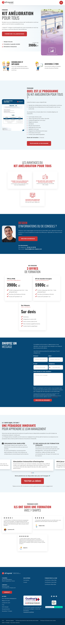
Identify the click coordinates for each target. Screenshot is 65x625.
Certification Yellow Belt (50, 580)
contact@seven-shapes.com (9, 587)
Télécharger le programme (39, 143)
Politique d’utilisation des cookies (48, 620)
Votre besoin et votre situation (42, 371)
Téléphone (52, 363)
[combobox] (50, 367)
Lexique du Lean (6, 602)
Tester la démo (32, 481)
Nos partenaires (6, 609)
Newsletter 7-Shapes (7, 611)
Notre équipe (5, 607)
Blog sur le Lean (6, 600)
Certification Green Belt (50, 582)
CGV (3, 620)
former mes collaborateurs (14, 34)
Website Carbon (58, 607)
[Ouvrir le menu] (61, 2)
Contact (7, 592)
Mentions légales (10, 620)
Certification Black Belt (50, 584)
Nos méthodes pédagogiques (9, 598)
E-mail (35, 364)
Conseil (25, 582)
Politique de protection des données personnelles (27, 620)
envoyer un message (28, 238)
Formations (26, 580)
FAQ (3, 604)
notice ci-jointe (54, 396)
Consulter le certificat (28, 612)
